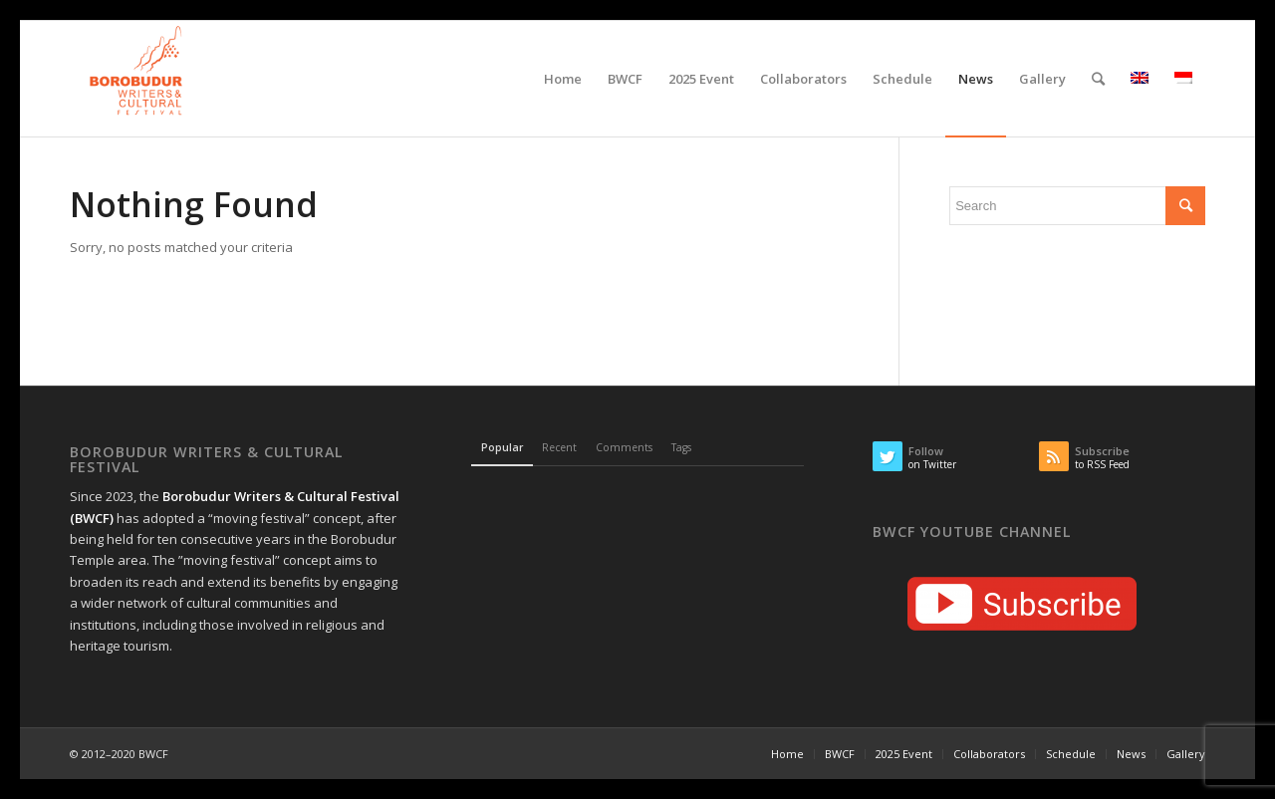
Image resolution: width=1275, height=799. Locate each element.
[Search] (1098, 78)
